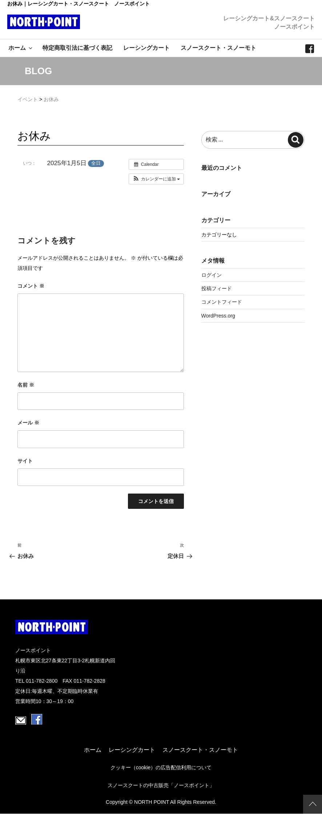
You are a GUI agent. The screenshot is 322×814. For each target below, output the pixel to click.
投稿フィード (216, 288)
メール (28, 423)
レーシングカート (146, 48)
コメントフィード (221, 302)
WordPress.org (218, 316)
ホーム (20, 48)
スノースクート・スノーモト (218, 48)
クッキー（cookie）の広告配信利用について (161, 767)
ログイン (211, 275)
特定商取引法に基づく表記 (77, 48)
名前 (25, 385)
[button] (156, 179)
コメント (30, 286)
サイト (25, 461)
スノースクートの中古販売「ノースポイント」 (161, 785)
